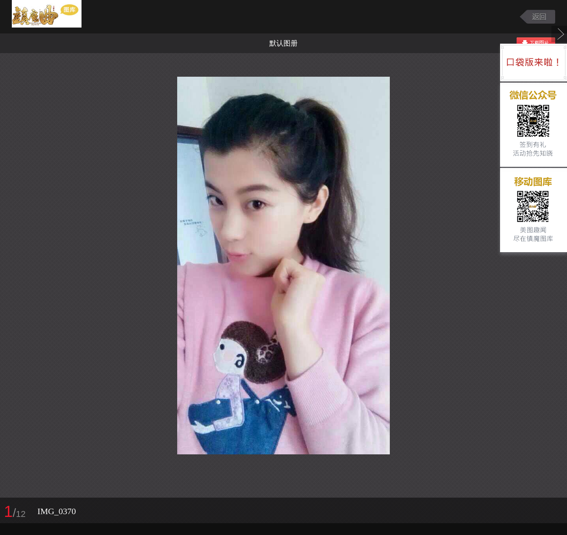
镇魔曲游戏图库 (56, 16)
